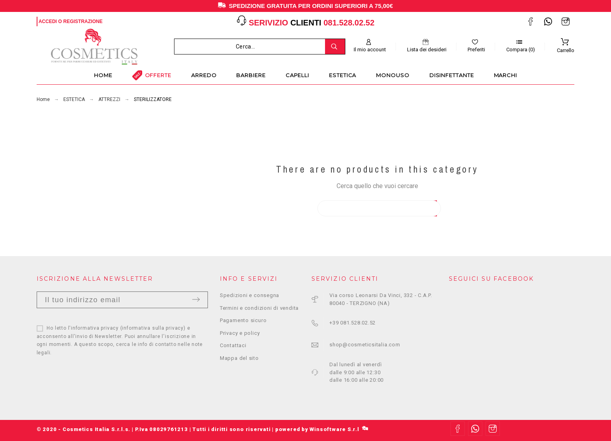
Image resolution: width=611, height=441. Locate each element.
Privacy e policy (240, 333)
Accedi (48, 21)
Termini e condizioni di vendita (259, 308)
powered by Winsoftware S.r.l (321, 429)
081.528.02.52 (348, 22)
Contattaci (233, 345)
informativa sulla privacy (153, 328)
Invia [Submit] (196, 299)
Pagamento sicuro (243, 320)
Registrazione (83, 21)
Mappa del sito (239, 358)
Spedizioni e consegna (249, 295)
